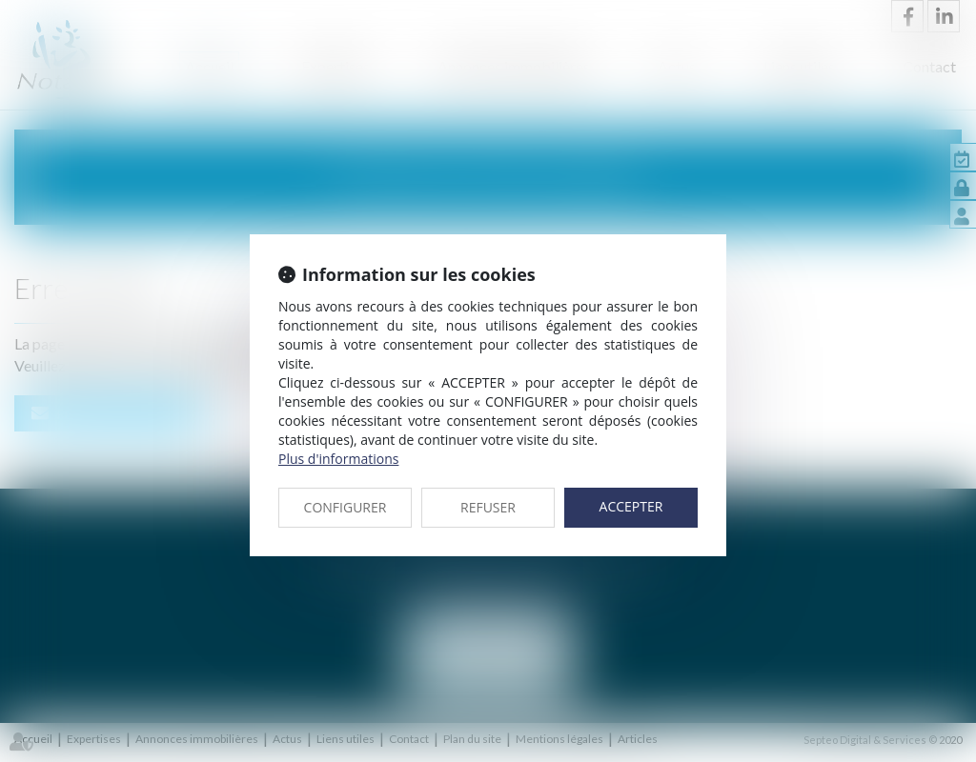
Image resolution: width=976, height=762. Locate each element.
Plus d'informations (338, 459)
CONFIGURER (345, 507)
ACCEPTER (631, 506)
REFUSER (488, 507)
